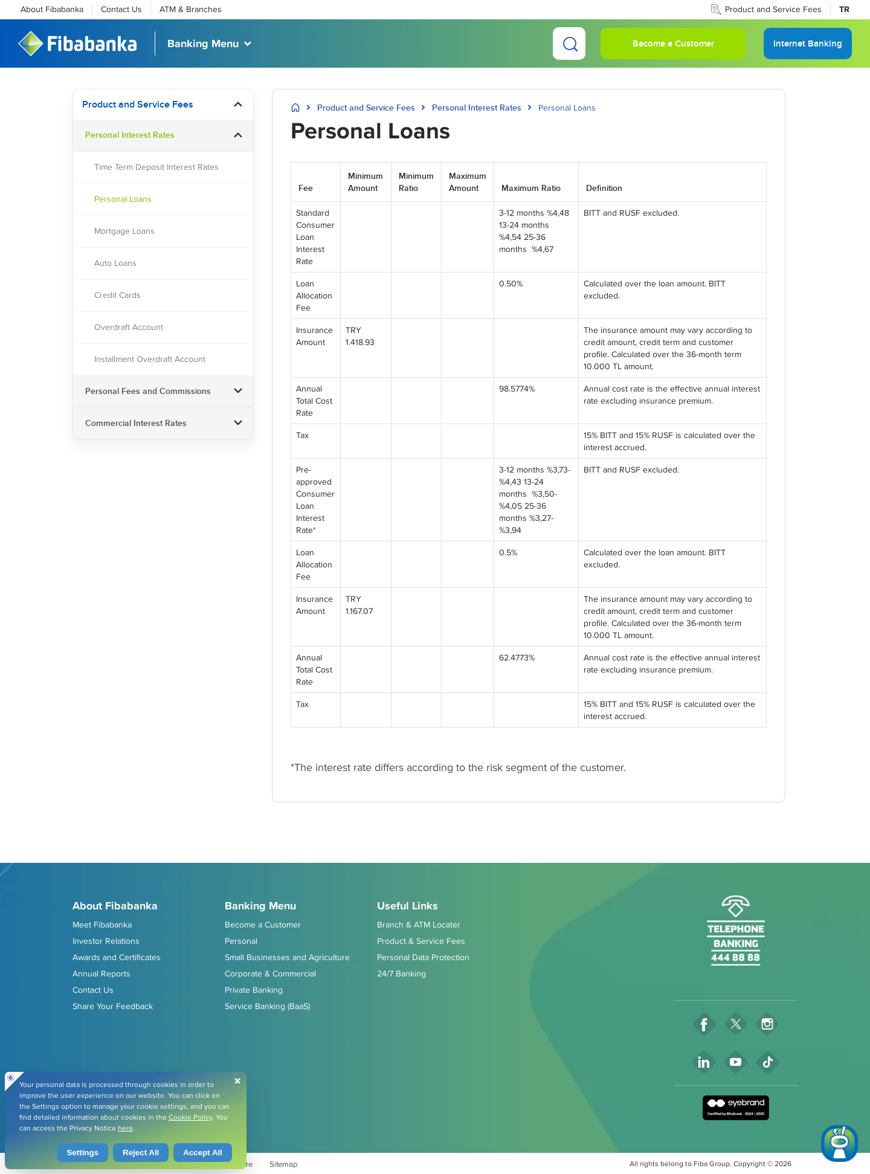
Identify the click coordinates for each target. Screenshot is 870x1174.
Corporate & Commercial (270, 973)
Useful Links (407, 906)
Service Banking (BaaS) (267, 1006)
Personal (241, 941)
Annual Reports (101, 973)
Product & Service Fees (421, 941)
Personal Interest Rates (130, 135)
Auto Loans (115, 263)
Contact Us (121, 9)
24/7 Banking (401, 973)
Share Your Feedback (112, 1006)
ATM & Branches (191, 9)
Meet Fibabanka (102, 924)
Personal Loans (123, 199)
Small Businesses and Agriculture (287, 957)
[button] (238, 104)
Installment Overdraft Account (149, 359)
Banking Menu (203, 43)
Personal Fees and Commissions (148, 391)
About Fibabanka (52, 9)
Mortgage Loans (124, 231)
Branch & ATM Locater (418, 924)
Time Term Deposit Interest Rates (156, 167)
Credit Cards (117, 295)
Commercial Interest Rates (136, 423)
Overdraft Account (128, 327)
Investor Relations (106, 941)
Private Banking (254, 990)
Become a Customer (673, 43)
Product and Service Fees (773, 9)
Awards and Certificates (116, 957)
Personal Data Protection (423, 957)
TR (844, 9)
